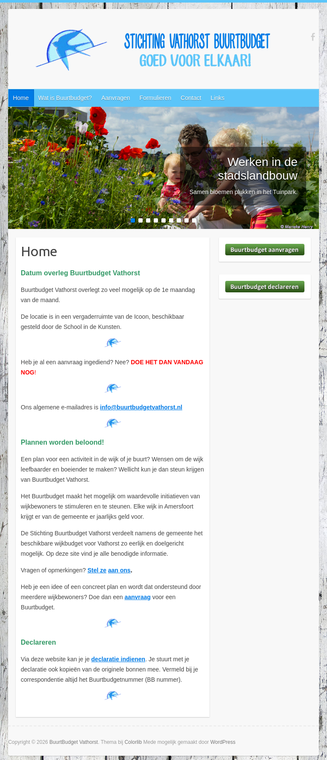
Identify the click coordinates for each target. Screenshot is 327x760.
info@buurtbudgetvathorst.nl (141, 407)
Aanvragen (115, 97)
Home (21, 97)
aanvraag (137, 597)
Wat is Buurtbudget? (65, 97)
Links (218, 97)
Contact (191, 97)
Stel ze (97, 570)
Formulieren (156, 97)
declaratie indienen (118, 659)
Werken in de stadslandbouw (258, 168)
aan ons (119, 570)
